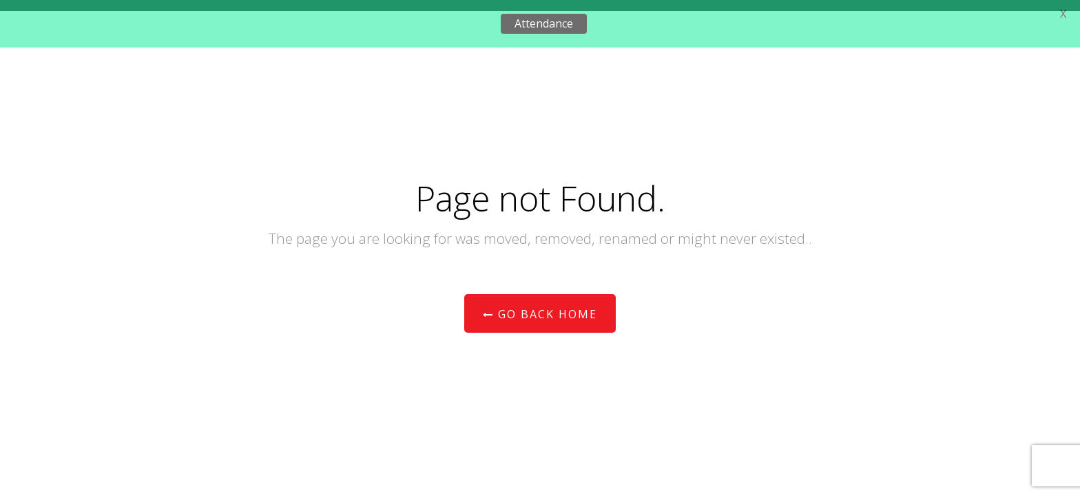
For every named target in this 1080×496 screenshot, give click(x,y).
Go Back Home (540, 314)
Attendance (544, 23)
